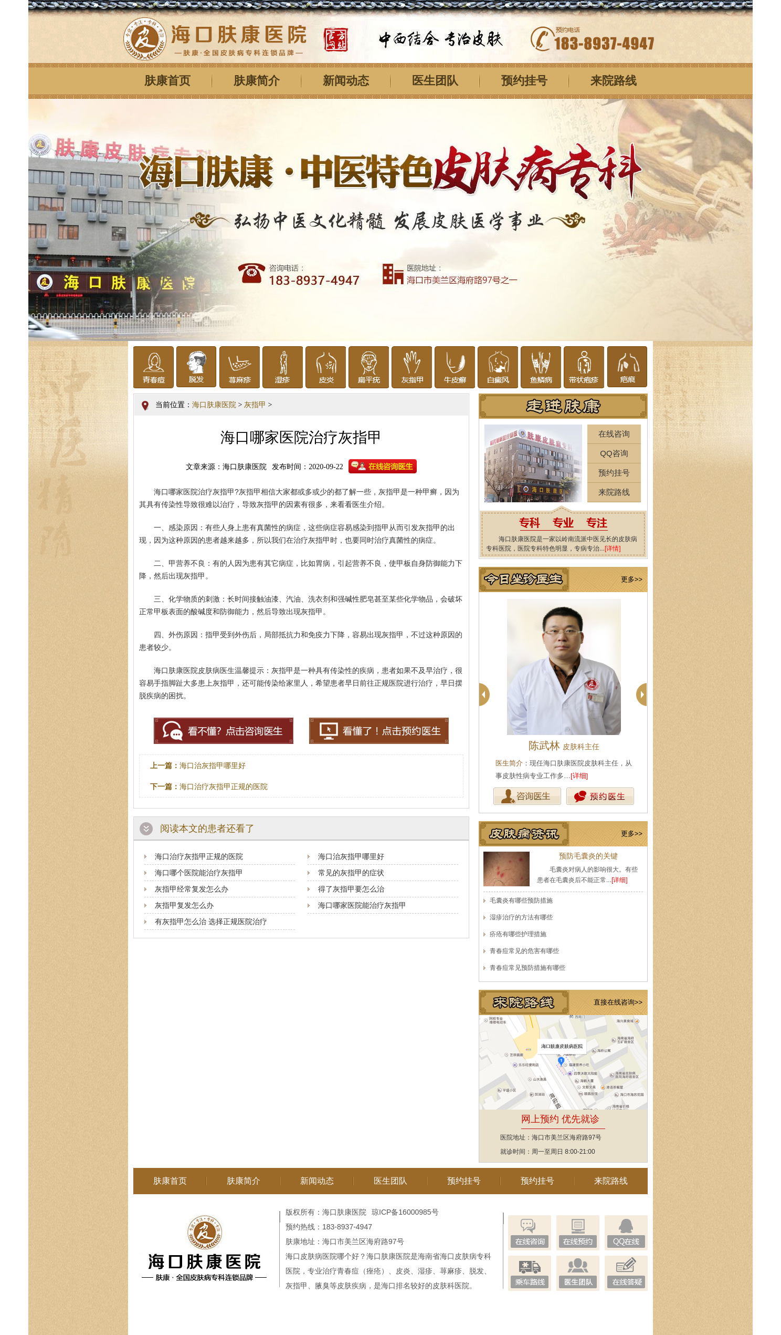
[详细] (579, 776)
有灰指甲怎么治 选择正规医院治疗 (211, 921)
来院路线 (613, 80)
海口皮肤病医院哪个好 (322, 1256)
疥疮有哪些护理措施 (518, 934)
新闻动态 (346, 80)
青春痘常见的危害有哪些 (524, 951)
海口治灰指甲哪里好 (213, 765)
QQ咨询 (614, 453)
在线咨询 (614, 433)
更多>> (631, 579)
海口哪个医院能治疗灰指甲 (199, 872)
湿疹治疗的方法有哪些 (521, 917)
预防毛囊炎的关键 (588, 856)
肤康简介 (257, 80)
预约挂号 (524, 80)
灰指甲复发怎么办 (184, 905)
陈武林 (564, 745)
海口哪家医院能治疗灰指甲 (362, 905)
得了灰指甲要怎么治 (351, 889)
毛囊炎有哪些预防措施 (521, 900)
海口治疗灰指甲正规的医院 (224, 786)
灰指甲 (255, 405)
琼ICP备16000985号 (405, 1212)
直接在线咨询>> (618, 1002)
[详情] (613, 548)
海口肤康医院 (214, 405)
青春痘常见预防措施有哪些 (527, 967)
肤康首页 (167, 80)
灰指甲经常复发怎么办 (191, 889)
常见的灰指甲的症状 (351, 872)
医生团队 (435, 80)
